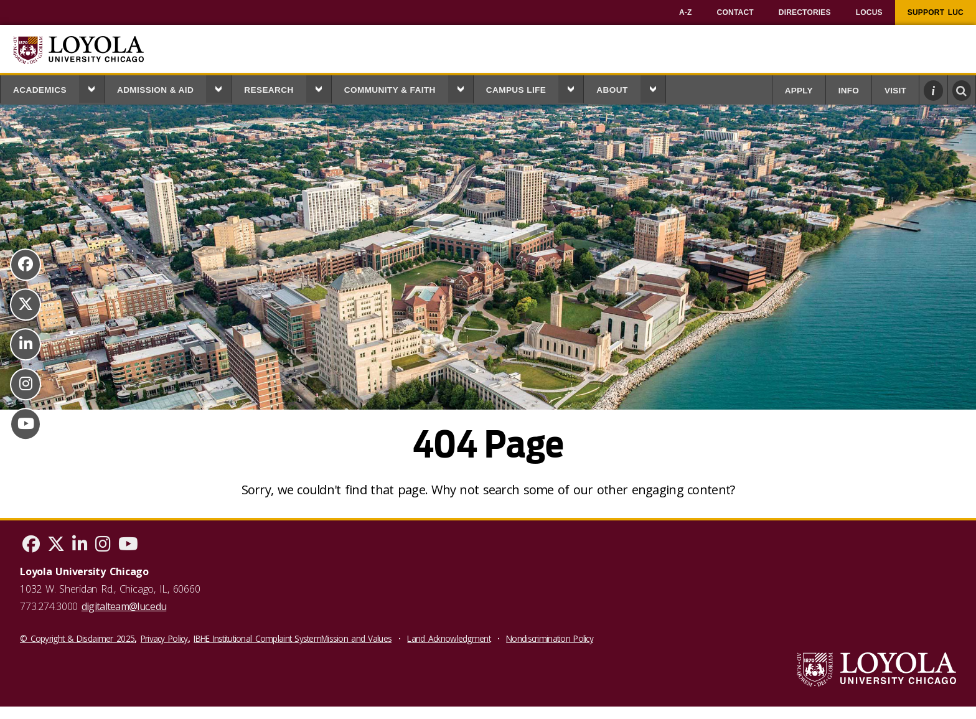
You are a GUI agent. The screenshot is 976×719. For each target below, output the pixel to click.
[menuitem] (686, 12)
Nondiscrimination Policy (549, 638)
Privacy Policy (164, 638)
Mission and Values (356, 638)
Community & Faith (390, 90)
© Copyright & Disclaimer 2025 (77, 638)
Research (269, 90)
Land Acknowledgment (448, 638)
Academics (40, 90)
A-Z (685, 12)
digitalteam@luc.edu (124, 606)
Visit (895, 90)
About (611, 90)
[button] (91, 89)
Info (848, 90)
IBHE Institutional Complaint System (257, 638)
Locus (869, 12)
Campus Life (516, 90)
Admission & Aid (155, 90)
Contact (735, 12)
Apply (799, 90)
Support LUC (936, 12)
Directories (805, 12)
